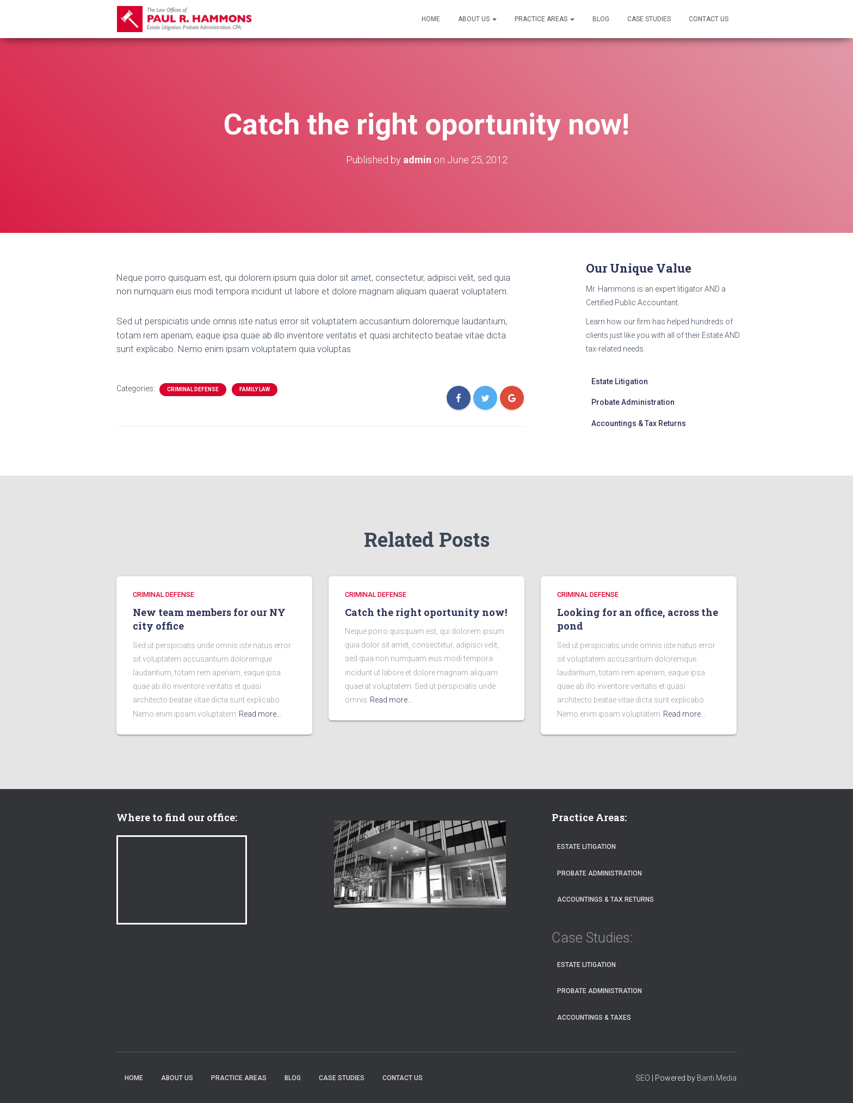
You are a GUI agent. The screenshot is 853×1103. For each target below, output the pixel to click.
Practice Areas (544, 19)
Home (431, 19)
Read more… (260, 714)
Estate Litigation (619, 381)
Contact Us (708, 19)
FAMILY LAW (254, 389)
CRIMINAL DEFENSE (193, 389)
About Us (477, 19)
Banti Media (717, 1078)
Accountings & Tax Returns (638, 423)
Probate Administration (633, 402)
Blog (600, 19)
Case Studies (649, 19)
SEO (642, 1078)
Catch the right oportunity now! (426, 612)
